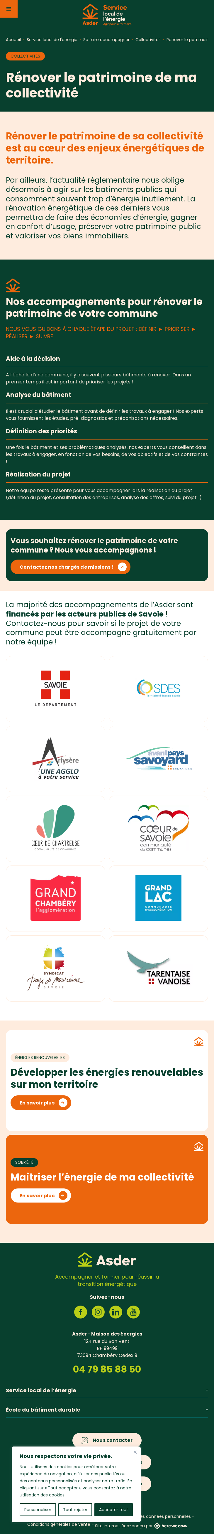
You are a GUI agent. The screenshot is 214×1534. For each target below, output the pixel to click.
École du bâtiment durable (107, 1409)
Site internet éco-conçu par (141, 1526)
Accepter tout (113, 1509)
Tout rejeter (75, 1509)
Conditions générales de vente (58, 1524)
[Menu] (9, 9)
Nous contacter (113, 1440)
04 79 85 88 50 (107, 1369)
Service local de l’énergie (107, 1390)
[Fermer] (135, 1452)
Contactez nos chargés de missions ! (67, 567)
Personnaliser (37, 1509)
